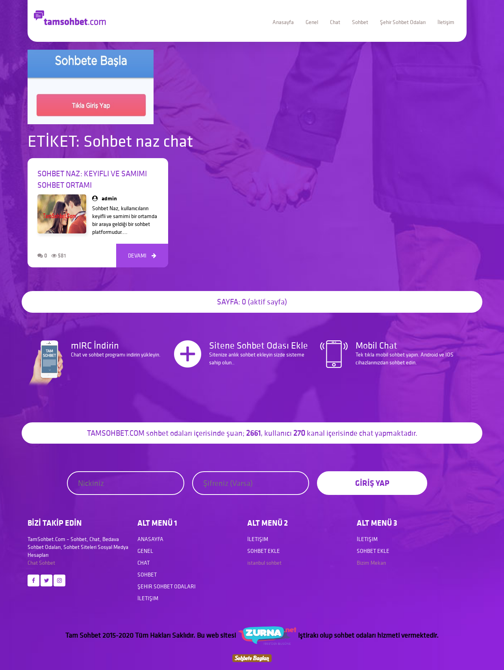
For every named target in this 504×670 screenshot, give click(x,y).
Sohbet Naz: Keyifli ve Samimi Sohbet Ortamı (92, 179)
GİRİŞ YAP (372, 483)
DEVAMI (142, 255)
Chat (335, 22)
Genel (312, 22)
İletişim (445, 22)
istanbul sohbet (264, 562)
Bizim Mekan (371, 562)
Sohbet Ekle (263, 550)
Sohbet (360, 22)
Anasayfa (283, 22)
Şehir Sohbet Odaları (403, 22)
